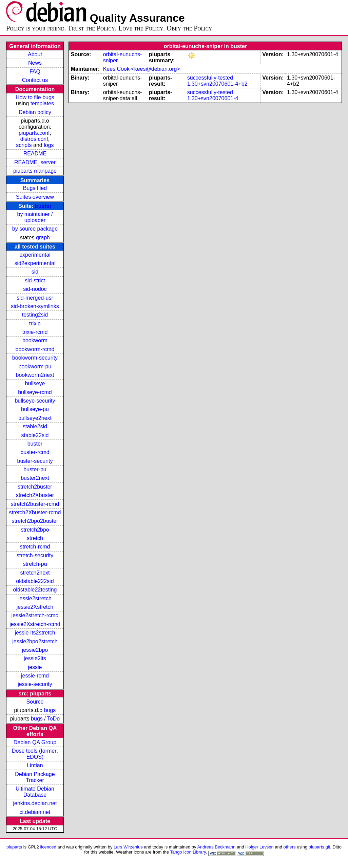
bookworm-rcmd (35, 349)
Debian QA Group (35, 742)
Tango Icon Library (188, 852)
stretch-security (35, 555)
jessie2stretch (35, 598)
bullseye (35, 383)
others (290, 846)
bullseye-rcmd (35, 392)
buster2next (35, 478)
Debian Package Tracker (35, 777)
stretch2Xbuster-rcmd (35, 512)
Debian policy (35, 112)
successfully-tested (210, 78)
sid (35, 272)
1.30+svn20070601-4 (212, 98)
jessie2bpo (35, 650)
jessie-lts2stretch (35, 633)
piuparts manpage (35, 171)
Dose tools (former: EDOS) (35, 754)
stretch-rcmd (35, 547)
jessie (35, 667)
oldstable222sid (35, 581)
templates (42, 103)
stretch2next (35, 573)
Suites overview (35, 197)
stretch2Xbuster (35, 495)
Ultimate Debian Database (35, 792)
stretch (35, 538)
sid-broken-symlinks (35, 306)
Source (35, 702)
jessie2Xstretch (35, 607)
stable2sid (35, 426)
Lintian (35, 765)
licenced (48, 846)
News (35, 63)
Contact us (35, 80)
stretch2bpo (35, 530)
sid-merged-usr (35, 298)
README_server (35, 162)
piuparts (14, 846)
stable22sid (35, 435)
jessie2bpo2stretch (34, 641)
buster (43, 206)
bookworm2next (35, 375)
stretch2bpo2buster (35, 521)
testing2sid (35, 315)
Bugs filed (35, 188)
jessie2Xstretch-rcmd (34, 624)
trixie (35, 323)
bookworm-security (35, 358)
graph (43, 237)
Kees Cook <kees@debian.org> (141, 69)
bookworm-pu (34, 366)
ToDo (53, 719)
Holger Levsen (259, 846)
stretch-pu (35, 564)
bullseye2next (35, 418)
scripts (24, 145)
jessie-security (35, 684)
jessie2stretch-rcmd (35, 615)
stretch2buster (35, 487)
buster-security (35, 461)
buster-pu (34, 469)
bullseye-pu (35, 409)
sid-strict (35, 280)
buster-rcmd (34, 452)
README (34, 153)
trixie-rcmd (35, 332)
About (35, 54)
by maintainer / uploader (35, 217)
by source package (35, 229)
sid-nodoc (34, 289)
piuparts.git (319, 846)
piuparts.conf (34, 133)
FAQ (35, 71)
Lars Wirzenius (128, 846)
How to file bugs (35, 97)
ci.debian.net (35, 812)
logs (49, 145)
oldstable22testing (35, 590)
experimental (35, 255)
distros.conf (34, 139)
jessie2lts (35, 658)
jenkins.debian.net (35, 803)
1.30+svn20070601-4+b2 (217, 84)
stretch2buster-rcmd (35, 504)
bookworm (34, 340)
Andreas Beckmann (216, 846)
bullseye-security (35, 401)
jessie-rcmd (35, 676)
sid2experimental (34, 263)
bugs (50, 710)
